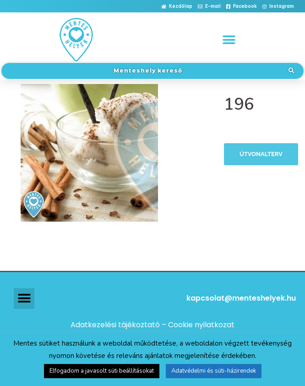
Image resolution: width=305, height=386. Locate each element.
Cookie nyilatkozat (201, 324)
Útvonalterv (261, 154)
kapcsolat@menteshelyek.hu (241, 298)
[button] (176, 6)
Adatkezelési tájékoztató (115, 324)
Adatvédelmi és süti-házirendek (213, 371)
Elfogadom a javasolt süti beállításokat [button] (101, 371)
